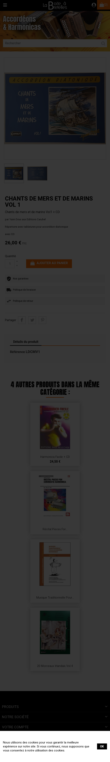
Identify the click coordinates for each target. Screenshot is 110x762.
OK (102, 746)
